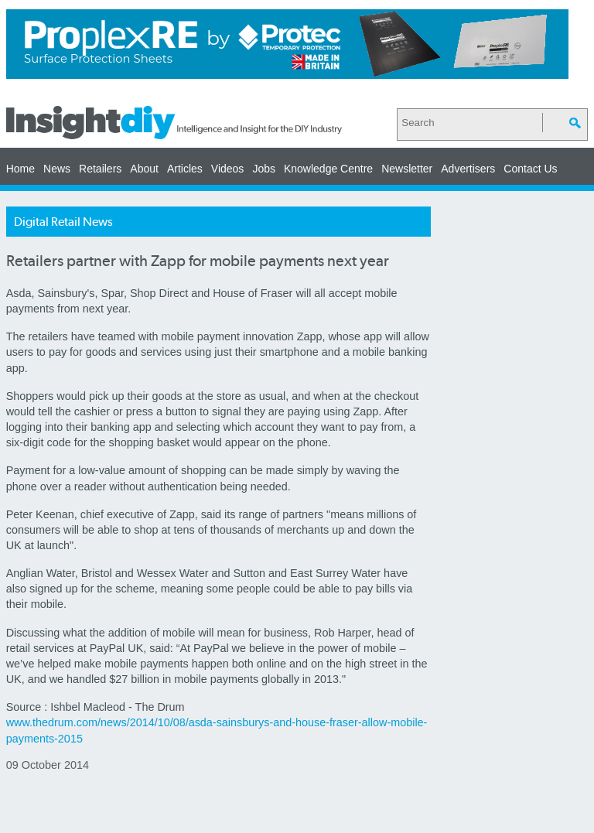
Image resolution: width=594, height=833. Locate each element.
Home (20, 168)
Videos (227, 168)
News (56, 168)
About (144, 168)
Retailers (100, 168)
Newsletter (406, 168)
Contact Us (530, 168)
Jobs (263, 168)
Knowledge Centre (328, 168)
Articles (185, 168)
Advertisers (468, 168)
